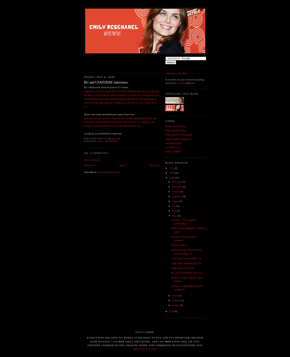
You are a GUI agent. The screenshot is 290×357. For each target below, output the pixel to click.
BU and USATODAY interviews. (187, 272)
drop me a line (145, 349)
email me (180, 83)
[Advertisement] (127, 62)
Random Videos (179, 245)
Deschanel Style (173, 143)
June (174, 210)
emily (100, 141)
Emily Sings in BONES (182, 268)
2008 (171, 177)
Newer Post (89, 165)
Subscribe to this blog (176, 73)
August (176, 201)
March (175, 295)
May (174, 215)
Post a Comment (92, 160)
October (176, 191)
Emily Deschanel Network (178, 139)
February (176, 300)
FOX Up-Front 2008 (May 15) (186, 258)
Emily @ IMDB (173, 151)
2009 (171, 172)
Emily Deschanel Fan (175, 126)
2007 (171, 311)
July (174, 206)
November (177, 186)
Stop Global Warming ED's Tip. (186, 263)
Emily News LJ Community (178, 134)
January (176, 305)
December (177, 182)
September (177, 196)
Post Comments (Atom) (108, 172)
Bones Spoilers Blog (175, 130)
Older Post (155, 165)
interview (111, 141)
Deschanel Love (173, 147)
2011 (171, 168)
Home (122, 165)
